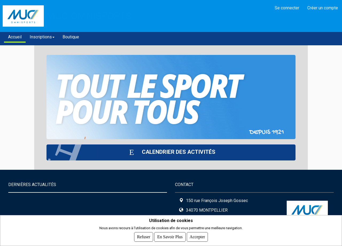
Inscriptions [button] (42, 36)
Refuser (143, 237)
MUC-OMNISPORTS (88, 16)
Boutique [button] (71, 36)
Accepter (197, 237)
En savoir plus (169, 237)
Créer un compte (322, 7)
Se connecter (287, 7)
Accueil (15, 36)
